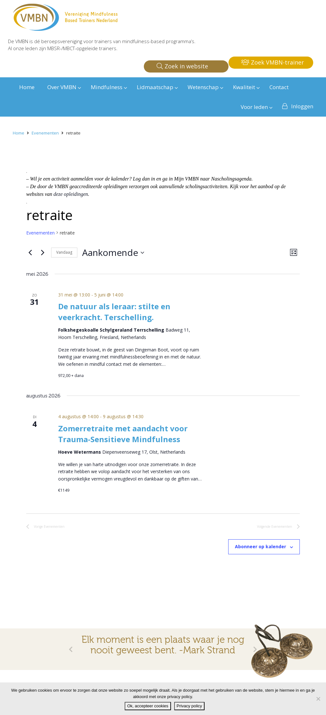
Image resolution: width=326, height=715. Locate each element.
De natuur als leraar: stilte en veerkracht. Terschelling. (114, 311)
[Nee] (318, 699)
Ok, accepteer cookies (147, 705)
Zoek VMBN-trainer (272, 62)
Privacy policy (189, 705)
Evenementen (40, 233)
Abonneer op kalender (260, 546)
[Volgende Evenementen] (42, 253)
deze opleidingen (70, 194)
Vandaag (64, 252)
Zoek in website (182, 66)
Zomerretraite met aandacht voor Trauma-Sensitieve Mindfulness (123, 433)
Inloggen (302, 106)
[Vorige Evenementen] (30, 253)
